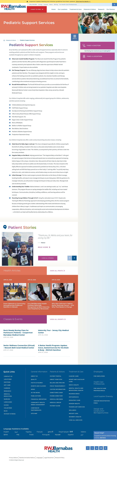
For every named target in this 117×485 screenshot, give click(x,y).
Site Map (34, 413)
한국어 (6, 434)
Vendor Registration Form (102, 402)
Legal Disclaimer (49, 458)
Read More (43, 247)
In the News (35, 392)
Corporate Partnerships (36, 409)
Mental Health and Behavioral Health (76, 389)
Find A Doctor (92, 45)
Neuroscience (74, 393)
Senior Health (74, 403)
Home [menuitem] (53, 9)
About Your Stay (56, 379)
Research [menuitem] (101, 9)
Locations (8, 379)
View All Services (75, 420)
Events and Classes (38, 386)
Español (70, 434)
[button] (114, 4)
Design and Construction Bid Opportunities (101, 411)
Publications (36, 396)
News (51, 4)
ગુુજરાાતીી (50, 432)
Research (7, 391)
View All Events (57, 319)
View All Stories (48, 258)
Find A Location (92, 56)
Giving (40, 4)
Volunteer (8, 408)
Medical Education (8, 395)
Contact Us (8, 376)
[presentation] (57, 242)
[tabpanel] (17, 249)
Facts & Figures (37, 382)
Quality (34, 379)
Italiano (83, 432)
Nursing (7, 399)
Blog (6, 411)
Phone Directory (56, 396)
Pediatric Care (74, 400)
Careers (46, 4)
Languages (8, 402)
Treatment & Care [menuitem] (76, 9)
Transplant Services (77, 407)
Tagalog (28, 432)
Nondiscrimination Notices (27, 458)
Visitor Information (57, 389)
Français (40, 432)
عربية (16, 432)
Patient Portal (55, 376)
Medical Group (55, 402)
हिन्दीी (71, 432)
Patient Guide (55, 405)
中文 (18, 434)
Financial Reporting (39, 399)
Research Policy (59, 458)
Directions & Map (56, 392)
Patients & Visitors (11, 40)
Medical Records (56, 399)
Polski (31, 434)
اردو (82, 434)
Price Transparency (57, 386)
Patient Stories (10, 414)
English (6, 432)
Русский (57, 434)
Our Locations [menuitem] (62, 9)
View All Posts (56, 271)
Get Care (7, 385)
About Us (34, 376)
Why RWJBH (33, 4)
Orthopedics (74, 397)
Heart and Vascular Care (76, 380)
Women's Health (75, 416)
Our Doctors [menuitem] (111, 9)
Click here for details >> (83, 1)
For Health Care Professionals (68, 4)
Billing (56, 4)
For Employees (99, 376)
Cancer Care (74, 376)
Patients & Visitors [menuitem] (90, 9)
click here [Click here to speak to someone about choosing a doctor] (103, 438)
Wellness (72, 410)
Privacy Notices (13, 458)
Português (46, 434)
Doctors (7, 382)
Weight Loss (73, 413)
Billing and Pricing (57, 382)
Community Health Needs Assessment (38, 403)
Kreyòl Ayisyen (64, 432)
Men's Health (74, 385)
